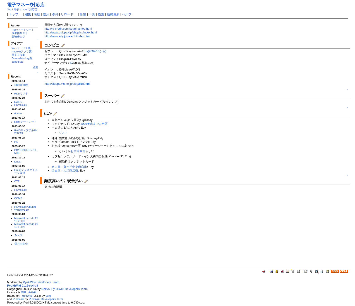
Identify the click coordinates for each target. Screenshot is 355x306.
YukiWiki (26, 295)
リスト (63, 132)
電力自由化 (21, 243)
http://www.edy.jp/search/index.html (67, 36)
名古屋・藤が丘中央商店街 (69, 167)
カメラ (18, 235)
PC (16, 141)
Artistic (32, 292)
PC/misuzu (20, 104)
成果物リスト (20, 33)
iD (71, 62)
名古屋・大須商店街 (65, 170)
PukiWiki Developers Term (46, 299)
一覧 (92, 14)
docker (18, 113)
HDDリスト (21, 93)
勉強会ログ (18, 36)
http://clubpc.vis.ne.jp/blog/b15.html (67, 83)
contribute (17, 61)
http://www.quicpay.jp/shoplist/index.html (70, 32)
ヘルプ (127, 14)
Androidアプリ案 (21, 51)
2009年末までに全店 (94, 123)
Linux (17, 161)
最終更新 (113, 14)
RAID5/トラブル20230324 (25, 132)
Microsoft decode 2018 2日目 (26, 219)
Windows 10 (21, 209)
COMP (18, 198)
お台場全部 (78, 151)
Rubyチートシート (23, 29)
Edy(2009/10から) (94, 51)
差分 (46, 14)
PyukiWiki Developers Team (41, 282)
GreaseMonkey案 (22, 58)
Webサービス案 (21, 48)
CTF (16, 181)
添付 (55, 14)
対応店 (33, 9)
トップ (13, 14)
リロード (67, 14)
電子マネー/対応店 (26, 4)
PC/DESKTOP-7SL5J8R (25, 151)
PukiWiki (18, 299)
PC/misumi (20, 189)
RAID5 (18, 101)
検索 (101, 14)
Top (9, 9)
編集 (28, 14)
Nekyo (45, 289)
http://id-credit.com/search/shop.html (68, 28)
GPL (24, 292)
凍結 (37, 14)
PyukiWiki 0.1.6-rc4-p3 (22, 285)
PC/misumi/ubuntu (25, 206)
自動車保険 (21, 84)
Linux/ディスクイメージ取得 (26, 171)
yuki (48, 295)
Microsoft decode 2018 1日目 (26, 225)
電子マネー (20, 9)
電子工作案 (18, 54)
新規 (83, 14)
